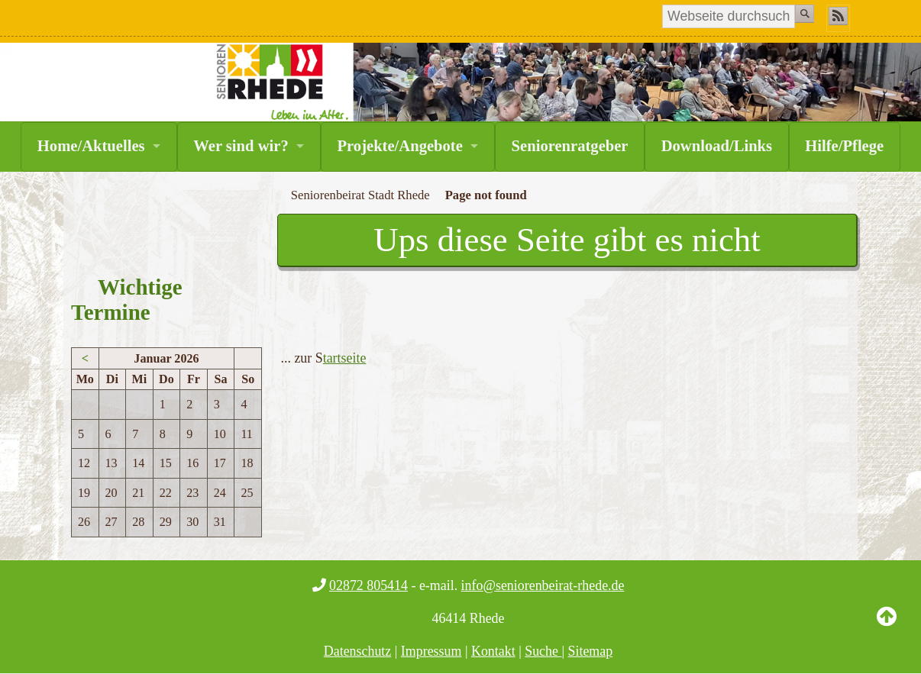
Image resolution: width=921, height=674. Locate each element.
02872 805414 (368, 585)
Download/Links (716, 145)
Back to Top (886, 628)
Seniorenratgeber (570, 145)
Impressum (431, 651)
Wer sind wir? (240, 145)
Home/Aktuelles (91, 145)
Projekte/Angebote (399, 145)
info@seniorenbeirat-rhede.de (543, 585)
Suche (543, 651)
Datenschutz (358, 651)
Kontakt (493, 651)
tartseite (345, 358)
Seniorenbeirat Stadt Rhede (360, 195)
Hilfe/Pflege (844, 145)
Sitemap (590, 651)
